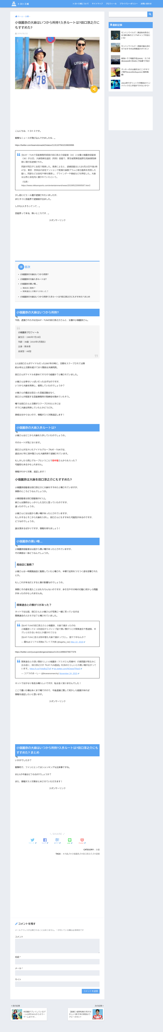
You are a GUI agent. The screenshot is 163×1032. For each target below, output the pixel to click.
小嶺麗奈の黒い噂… (29, 284)
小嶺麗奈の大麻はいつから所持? (34, 274)
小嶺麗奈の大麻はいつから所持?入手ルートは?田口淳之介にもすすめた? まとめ (55, 297)
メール (19, 968)
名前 (18, 957)
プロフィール (111, 4)
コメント (19, 937)
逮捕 (98, 853)
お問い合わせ (146, 4)
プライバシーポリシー (129, 4)
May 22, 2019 (78, 642)
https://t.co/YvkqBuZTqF (42, 669)
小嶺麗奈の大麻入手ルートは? (33, 279)
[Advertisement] (57, 110)
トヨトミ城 (21, 3)
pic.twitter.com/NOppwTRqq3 (68, 669)
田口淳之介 (87, 853)
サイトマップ (97, 4)
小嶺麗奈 (75, 853)
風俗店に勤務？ (29, 288)
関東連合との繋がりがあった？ (36, 291)
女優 (98, 849)
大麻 (66, 853)
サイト (18, 979)
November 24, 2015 (69, 673)
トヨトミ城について (80, 4)
